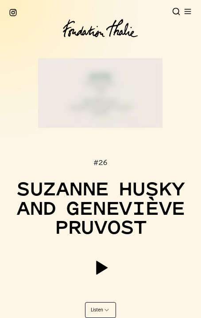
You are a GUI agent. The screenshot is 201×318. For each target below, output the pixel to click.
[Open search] (176, 11)
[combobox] (100, 310)
